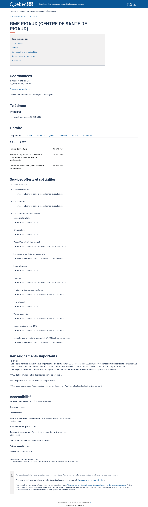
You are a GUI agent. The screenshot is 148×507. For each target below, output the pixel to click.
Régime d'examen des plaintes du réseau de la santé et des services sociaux (96, 485)
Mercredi (41, 135)
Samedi (75, 135)
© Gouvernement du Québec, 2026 (75, 505)
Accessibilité (17, 60)
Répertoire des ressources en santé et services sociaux (61, 4)
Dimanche (88, 135)
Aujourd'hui (16, 135)
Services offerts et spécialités (24, 52)
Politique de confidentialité (80, 502)
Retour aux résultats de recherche (25, 16)
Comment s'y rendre (20, 89)
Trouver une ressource (17, 11)
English (129, 3)
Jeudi (52, 135)
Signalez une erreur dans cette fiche (91, 480)
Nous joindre (131, 5)
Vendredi (63, 135)
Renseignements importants (24, 56)
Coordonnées (17, 43)
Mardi (29, 135)
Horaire (15, 47)
